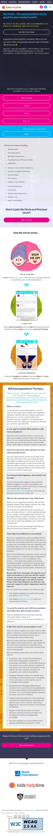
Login (26, 134)
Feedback (22, 813)
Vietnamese (32, 832)
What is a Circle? (13, 393)
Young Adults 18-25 (24, 2)
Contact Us (9, 813)
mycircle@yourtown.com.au (17, 491)
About (49, 2)
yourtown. (33, 810)
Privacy (16, 813)
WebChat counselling (26, 599)
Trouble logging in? (33, 395)
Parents (35, 2)
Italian (38, 832)
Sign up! (26, 121)
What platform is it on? (29, 393)
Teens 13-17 (12, 2)
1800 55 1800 (45, 6)
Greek (43, 832)
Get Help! (41, 6)
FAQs (26, 113)
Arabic (26, 832)
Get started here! (26, 745)
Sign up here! (26, 220)
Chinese (21, 832)
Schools (42, 2)
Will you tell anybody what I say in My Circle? (23, 398)
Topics (26, 105)
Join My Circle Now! (26, 32)
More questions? (31, 400)
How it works (26, 98)
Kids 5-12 (3, 2)
